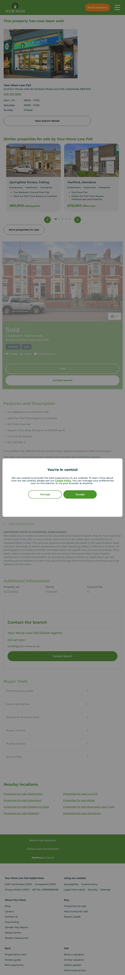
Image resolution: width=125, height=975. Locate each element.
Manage (45, 494)
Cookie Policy (63, 480)
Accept (80, 494)
